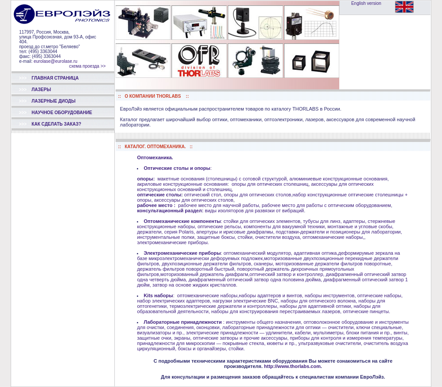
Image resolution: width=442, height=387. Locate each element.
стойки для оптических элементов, (262, 221)
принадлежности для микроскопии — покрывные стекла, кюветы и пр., (217, 343)
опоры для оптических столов (257, 194)
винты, (401, 332)
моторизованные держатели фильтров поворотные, (333, 263)
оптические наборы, (380, 295)
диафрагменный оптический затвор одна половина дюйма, (255, 279)
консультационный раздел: (170, 210)
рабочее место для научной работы (218, 205)
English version (366, 3)
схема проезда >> (87, 66)
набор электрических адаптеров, (174, 300)
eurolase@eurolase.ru (54, 61)
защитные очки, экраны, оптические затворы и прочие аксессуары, (212, 338)
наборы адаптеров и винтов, (271, 295)
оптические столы (159, 194)
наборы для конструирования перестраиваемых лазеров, (276, 311)
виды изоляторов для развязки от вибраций (254, 210)
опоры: (146, 178)
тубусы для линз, (322, 221)
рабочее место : (156, 205)
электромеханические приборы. (173, 242)
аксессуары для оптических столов (193, 200)
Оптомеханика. (155, 157)
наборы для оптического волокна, (319, 300)
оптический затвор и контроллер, (287, 274)
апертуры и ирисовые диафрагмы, (235, 231)
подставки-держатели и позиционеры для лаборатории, (339, 231)
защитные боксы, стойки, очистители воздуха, (249, 237)
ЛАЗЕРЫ (35, 89)
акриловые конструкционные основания (182, 184)
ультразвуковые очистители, (330, 343)
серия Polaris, (179, 231)
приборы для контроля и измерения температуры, (347, 338)
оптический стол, (203, 194)
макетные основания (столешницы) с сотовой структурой (222, 178)
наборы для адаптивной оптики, (316, 306)
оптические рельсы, (220, 226)
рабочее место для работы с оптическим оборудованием (326, 205)
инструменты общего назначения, (263, 322)
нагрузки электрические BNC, (246, 300)
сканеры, (264, 263)
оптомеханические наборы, (333, 237)
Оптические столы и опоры (176, 168)
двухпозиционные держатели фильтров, (207, 263)
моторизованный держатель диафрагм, (204, 274)
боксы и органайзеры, (202, 348)
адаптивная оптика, (316, 253)
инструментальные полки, (166, 237)
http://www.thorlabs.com (292, 366)
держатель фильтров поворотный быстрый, (186, 269)
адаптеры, (355, 221)
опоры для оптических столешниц (270, 184)
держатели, (150, 231)
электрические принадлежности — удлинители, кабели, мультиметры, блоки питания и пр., (289, 332)
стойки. (237, 348)
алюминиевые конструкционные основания (338, 178)
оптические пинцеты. (366, 311)
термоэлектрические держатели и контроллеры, (224, 306)
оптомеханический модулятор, (257, 253)
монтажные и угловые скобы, (360, 226)
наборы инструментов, (330, 295)
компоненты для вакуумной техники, (285, 226)
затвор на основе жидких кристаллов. (194, 284)
